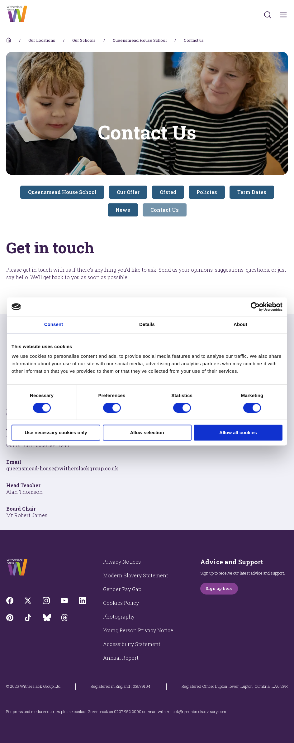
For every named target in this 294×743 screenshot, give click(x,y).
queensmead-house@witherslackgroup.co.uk (62, 468)
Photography (119, 616)
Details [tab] (147, 324)
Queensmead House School (140, 40)
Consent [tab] (53, 324)
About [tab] (240, 324)
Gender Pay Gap (122, 589)
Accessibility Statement (131, 644)
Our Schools (84, 40)
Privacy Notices (122, 561)
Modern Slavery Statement (135, 575)
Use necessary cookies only (56, 432)
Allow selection (147, 432)
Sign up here (219, 588)
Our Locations (41, 40)
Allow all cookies (238, 432)
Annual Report (121, 657)
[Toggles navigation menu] (283, 15)
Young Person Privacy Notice (138, 630)
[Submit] (267, 14)
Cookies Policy (121, 603)
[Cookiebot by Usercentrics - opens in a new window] (255, 306)
